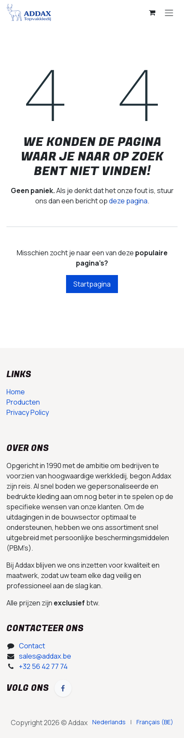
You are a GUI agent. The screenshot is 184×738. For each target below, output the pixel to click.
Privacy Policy (27, 412)
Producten (23, 402)
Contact (32, 645)
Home (15, 391)
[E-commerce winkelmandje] (151, 12)
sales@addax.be (45, 656)
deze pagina (128, 201)
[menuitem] (109, 722)
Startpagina (92, 284)
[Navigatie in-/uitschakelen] (169, 12)
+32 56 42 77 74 (43, 666)
